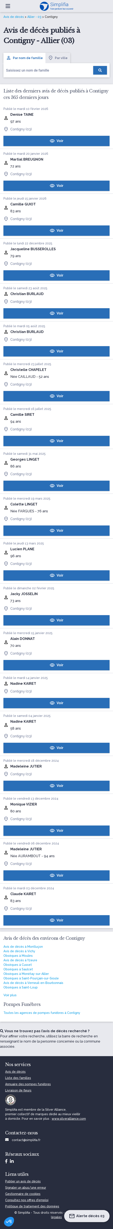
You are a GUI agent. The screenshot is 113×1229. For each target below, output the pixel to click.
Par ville (58, 58)
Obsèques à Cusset (17, 964)
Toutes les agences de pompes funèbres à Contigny (41, 1013)
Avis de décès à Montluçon (23, 946)
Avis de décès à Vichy (19, 951)
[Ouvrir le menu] (8, 6)
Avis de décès (13, 17)
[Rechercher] (100, 70)
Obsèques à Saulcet (18, 969)
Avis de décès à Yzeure (20, 960)
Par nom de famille (24, 58)
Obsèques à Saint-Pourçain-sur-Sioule (31, 978)
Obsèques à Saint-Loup (20, 987)
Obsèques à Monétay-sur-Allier (26, 974)
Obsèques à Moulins (18, 955)
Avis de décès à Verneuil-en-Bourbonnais (33, 983)
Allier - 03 (34, 17)
